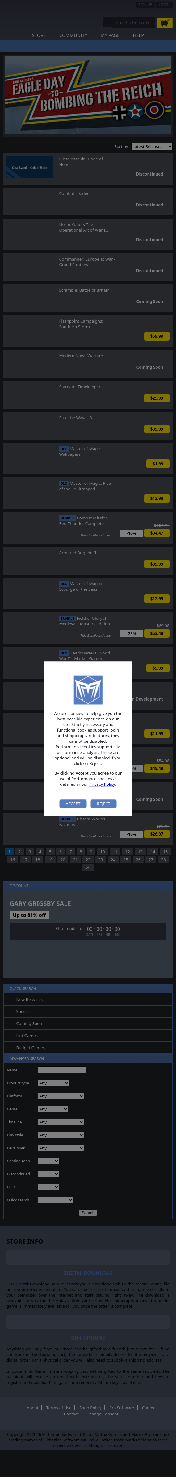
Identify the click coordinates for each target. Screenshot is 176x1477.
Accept (73, 803)
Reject (103, 803)
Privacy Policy (102, 784)
